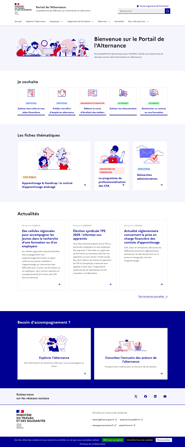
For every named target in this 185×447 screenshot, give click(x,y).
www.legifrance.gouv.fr (103, 419)
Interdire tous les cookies (140, 440)
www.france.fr (126, 425)
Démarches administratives (147, 177)
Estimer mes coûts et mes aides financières (31, 110)
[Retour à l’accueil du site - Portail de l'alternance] (30, 419)
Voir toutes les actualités (151, 296)
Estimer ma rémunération (123, 108)
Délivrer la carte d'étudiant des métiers (92, 110)
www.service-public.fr (130, 419)
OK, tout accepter (113, 440)
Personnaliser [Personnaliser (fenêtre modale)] (164, 440)
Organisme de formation (78, 21)
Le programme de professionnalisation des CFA (112, 182)
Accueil (18, 21)
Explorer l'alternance (35, 21)
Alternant (102, 21)
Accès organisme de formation (154, 6)
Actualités (119, 21)
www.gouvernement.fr (103, 425)
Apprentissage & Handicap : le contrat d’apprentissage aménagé (47, 185)
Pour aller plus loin (136, 21)
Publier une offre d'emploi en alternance (62, 110)
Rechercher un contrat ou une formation (154, 110)
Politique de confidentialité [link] (92, 444)
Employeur (55, 21)
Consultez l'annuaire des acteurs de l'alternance (131, 360)
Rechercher (167, 11)
